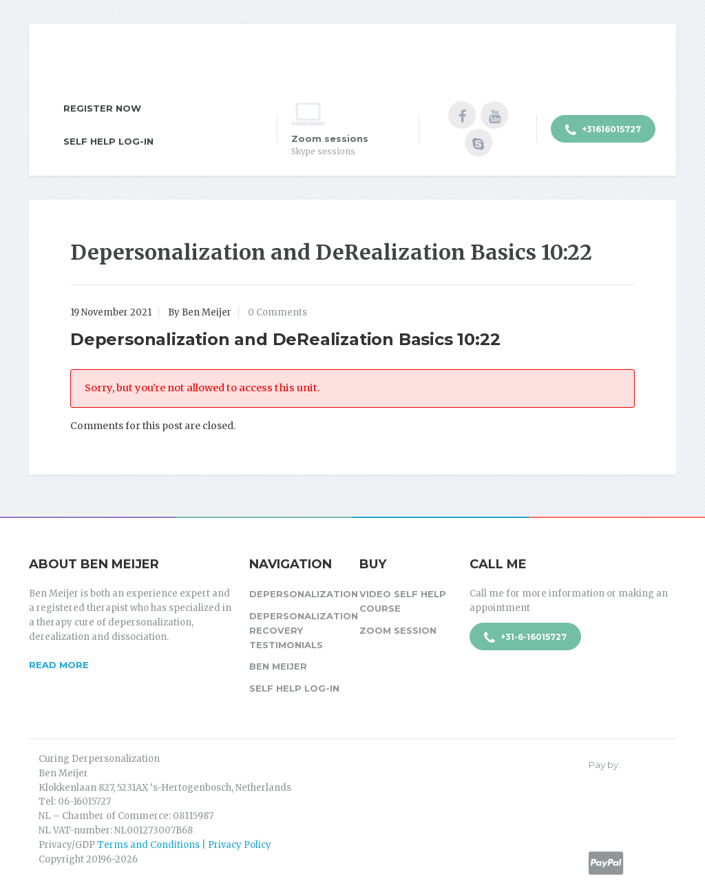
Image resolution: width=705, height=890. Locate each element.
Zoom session (397, 630)
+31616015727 (603, 130)
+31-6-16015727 (525, 638)
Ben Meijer (278, 666)
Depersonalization (297, 593)
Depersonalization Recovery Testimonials (297, 630)
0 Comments (277, 312)
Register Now (102, 108)
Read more (59, 664)
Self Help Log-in (108, 141)
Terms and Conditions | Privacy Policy (184, 845)
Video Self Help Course (402, 601)
